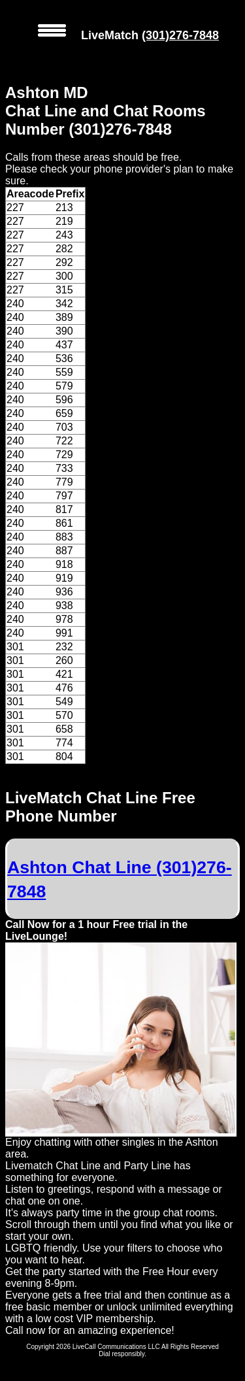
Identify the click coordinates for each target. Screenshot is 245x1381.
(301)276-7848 (180, 35)
